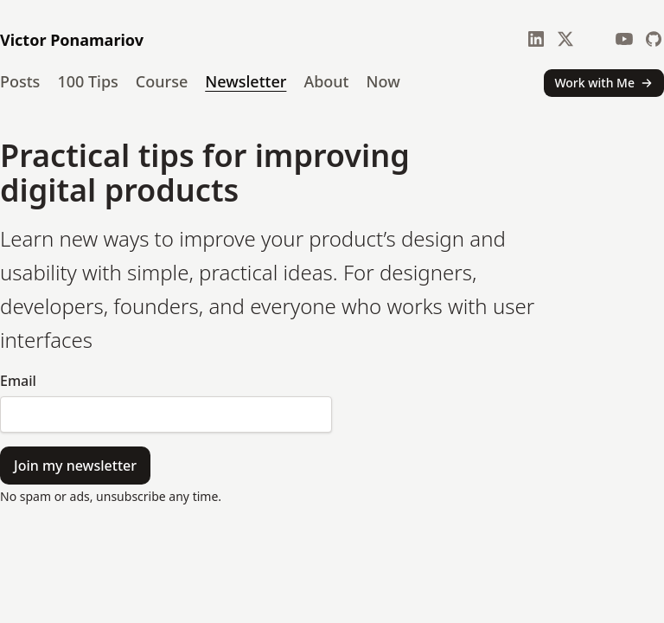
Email (18, 380)
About (325, 81)
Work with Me (604, 82)
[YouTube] (624, 39)
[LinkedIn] (536, 39)
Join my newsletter (75, 465)
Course (162, 81)
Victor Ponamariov (72, 39)
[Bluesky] (594, 39)
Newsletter (245, 81)
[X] (565, 39)
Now (383, 81)
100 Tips (87, 81)
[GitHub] (653, 39)
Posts (20, 81)
